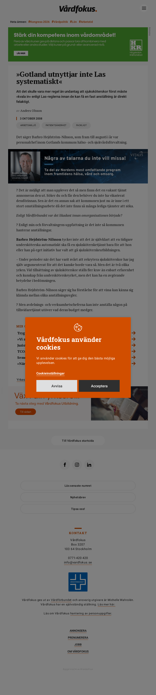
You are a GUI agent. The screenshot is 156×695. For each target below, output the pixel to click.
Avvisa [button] (56, 386)
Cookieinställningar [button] (50, 373)
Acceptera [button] (99, 386)
